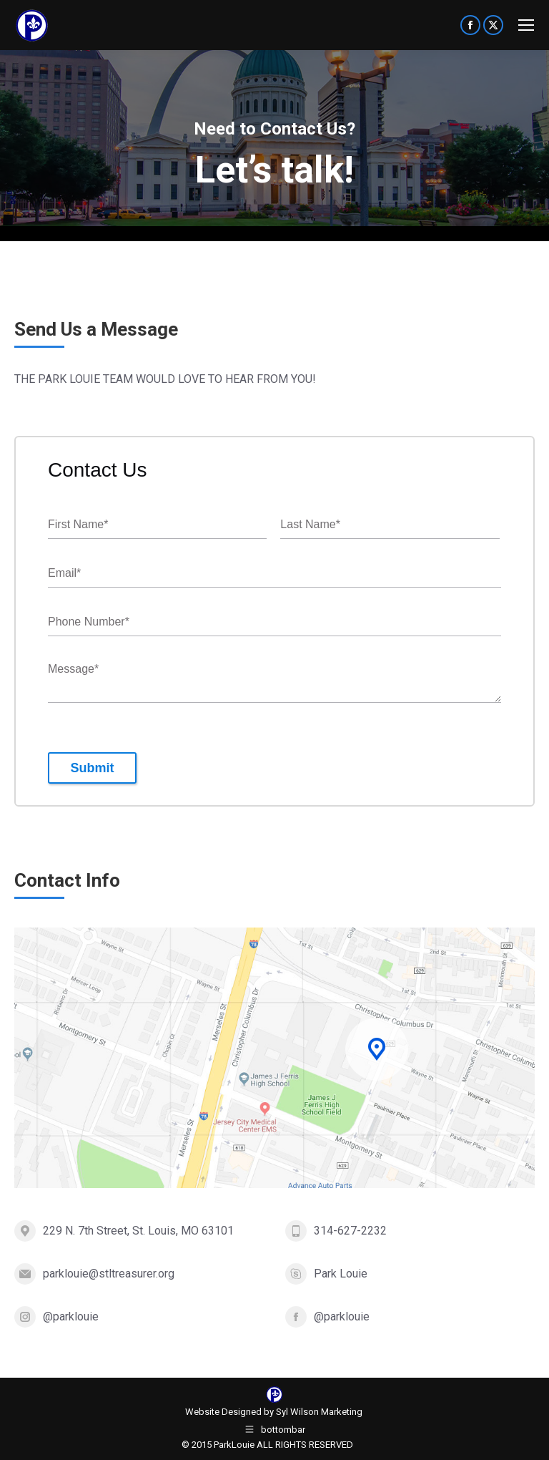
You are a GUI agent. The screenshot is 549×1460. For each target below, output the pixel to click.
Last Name (310, 524)
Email (64, 573)
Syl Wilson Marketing (319, 1411)
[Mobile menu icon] (526, 25)
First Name (78, 524)
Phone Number (88, 622)
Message (73, 669)
